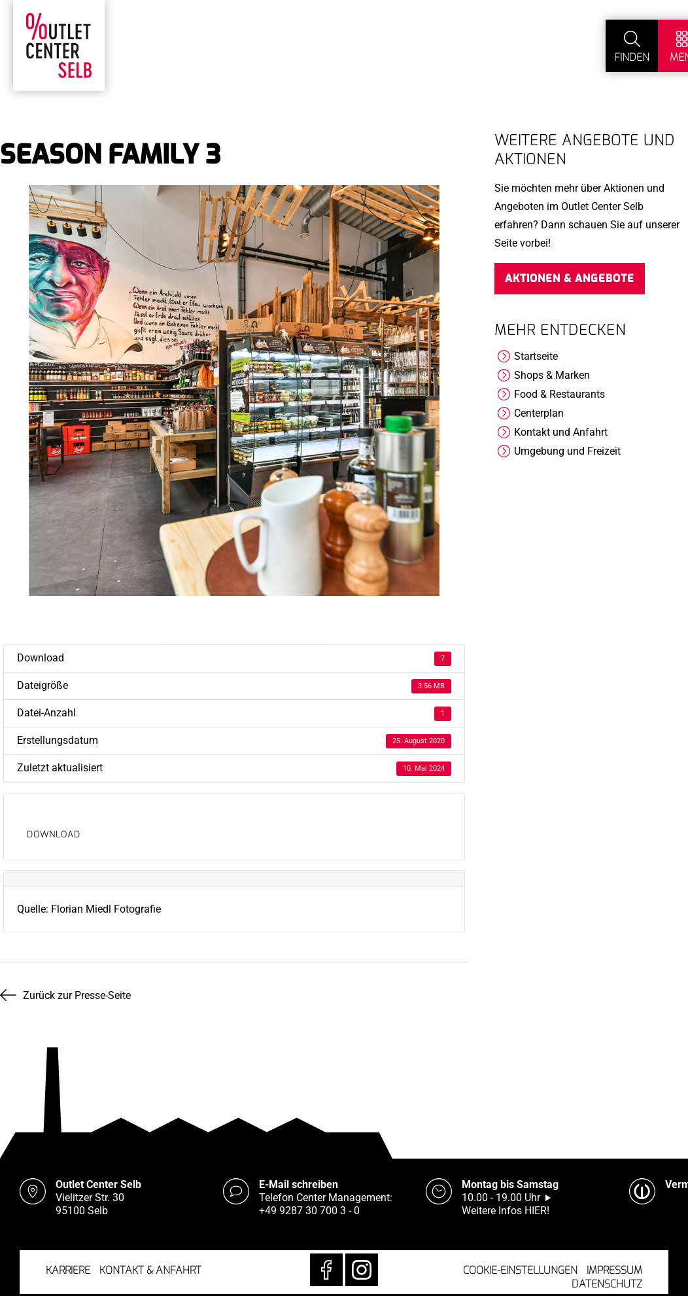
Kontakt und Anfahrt (561, 432)
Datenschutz (607, 1284)
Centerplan (539, 413)
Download (53, 834)
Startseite (536, 356)
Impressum (614, 1270)
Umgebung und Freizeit (567, 451)
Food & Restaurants (559, 394)
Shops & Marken (552, 375)
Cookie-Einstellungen (520, 1270)
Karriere (68, 1270)
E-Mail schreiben (298, 1184)
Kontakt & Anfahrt (150, 1270)
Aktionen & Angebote (569, 278)
